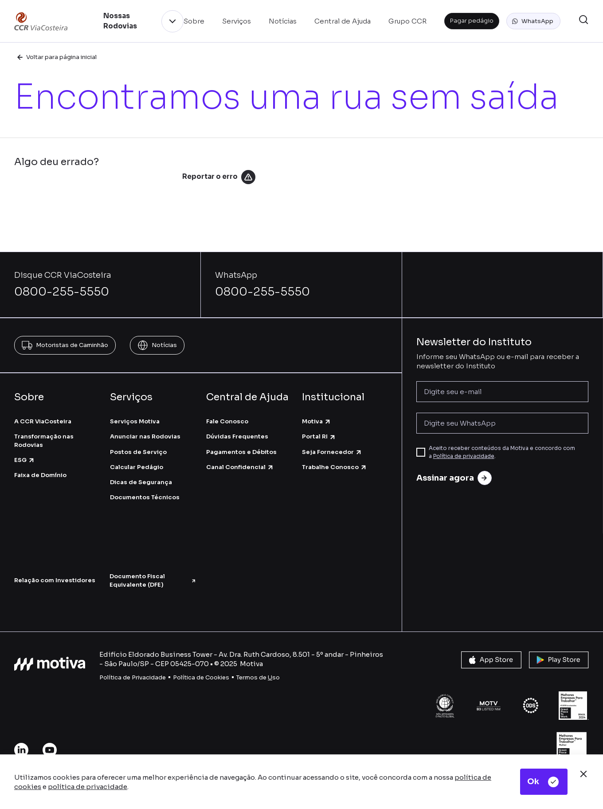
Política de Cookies (201, 677)
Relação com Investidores (54, 580)
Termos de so (258, 677)
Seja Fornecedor (332, 452)
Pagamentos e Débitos (241, 452)
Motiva (316, 421)
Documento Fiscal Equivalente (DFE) (153, 580)
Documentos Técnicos (145, 497)
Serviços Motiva (135, 421)
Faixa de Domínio (40, 475)
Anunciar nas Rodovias (145, 436)
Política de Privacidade (132, 677)
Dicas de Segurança (141, 482)
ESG (24, 460)
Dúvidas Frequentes (237, 436)
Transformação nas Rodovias (44, 440)
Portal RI (319, 436)
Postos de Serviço (138, 452)
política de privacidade (87, 786)
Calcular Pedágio (136, 467)
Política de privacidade (463, 456)
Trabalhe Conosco (334, 467)
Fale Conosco (227, 421)
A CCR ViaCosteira (42, 421)
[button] (533, 21)
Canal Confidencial (240, 467)
